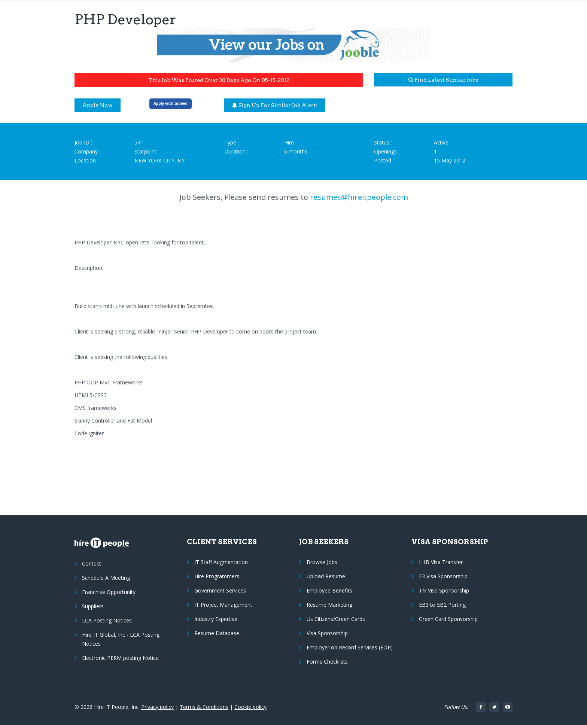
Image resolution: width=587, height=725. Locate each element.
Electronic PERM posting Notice (120, 657)
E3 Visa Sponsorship (443, 576)
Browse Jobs (322, 562)
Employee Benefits (329, 590)
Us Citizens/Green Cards (336, 618)
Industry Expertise (215, 618)
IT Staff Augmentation (221, 562)
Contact (91, 563)
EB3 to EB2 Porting (442, 604)
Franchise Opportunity (109, 591)
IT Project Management (223, 604)
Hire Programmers (216, 576)
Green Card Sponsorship (448, 618)
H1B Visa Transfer (441, 562)
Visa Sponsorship (327, 633)
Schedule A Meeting (106, 577)
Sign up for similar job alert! (275, 105)
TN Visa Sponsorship (444, 590)
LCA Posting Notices (107, 620)
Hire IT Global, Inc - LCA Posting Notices (120, 639)
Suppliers (93, 606)
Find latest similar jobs (443, 80)
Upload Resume (326, 576)
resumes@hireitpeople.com (359, 197)
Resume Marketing (329, 604)
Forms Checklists (327, 661)
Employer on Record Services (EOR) (350, 647)
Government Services (220, 590)
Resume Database (216, 633)
